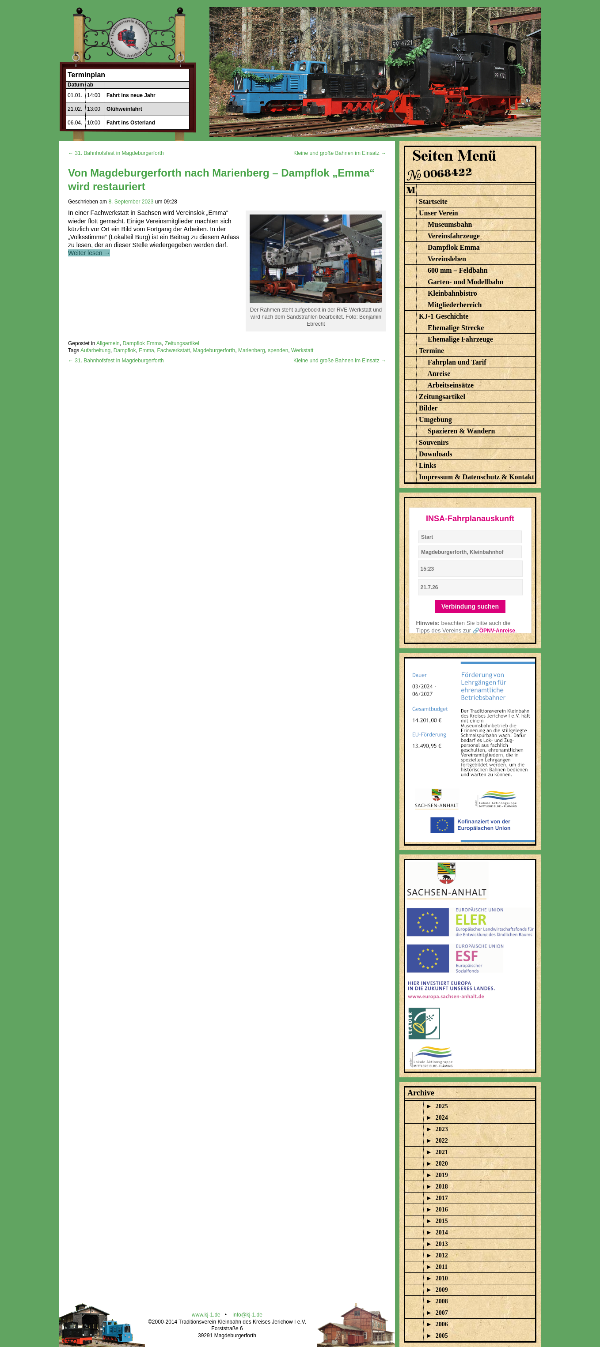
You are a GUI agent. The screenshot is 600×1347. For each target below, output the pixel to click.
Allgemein (108, 343)
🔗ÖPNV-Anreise (494, 631)
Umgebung (435, 419)
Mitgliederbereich (455, 305)
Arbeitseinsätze (450, 385)
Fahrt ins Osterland (130, 123)
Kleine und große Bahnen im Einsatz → (339, 153)
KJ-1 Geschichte (443, 316)
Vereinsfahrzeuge (454, 236)
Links (427, 465)
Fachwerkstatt (173, 350)
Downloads (435, 454)
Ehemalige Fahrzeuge (460, 339)
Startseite (433, 201)
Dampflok (125, 350)
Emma (146, 350)
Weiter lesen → (89, 252)
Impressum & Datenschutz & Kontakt (476, 477)
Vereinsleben (447, 259)
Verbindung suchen (470, 606)
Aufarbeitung (95, 350)
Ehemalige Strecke (456, 327)
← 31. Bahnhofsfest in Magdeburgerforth (116, 153)
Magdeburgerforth (214, 350)
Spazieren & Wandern (461, 431)
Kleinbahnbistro (452, 293)
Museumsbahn (450, 224)
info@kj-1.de (247, 1315)
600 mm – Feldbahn (458, 270)
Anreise (438, 373)
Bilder (428, 408)
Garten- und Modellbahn (466, 282)
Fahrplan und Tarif (457, 362)
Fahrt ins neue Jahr (131, 95)
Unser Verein (438, 213)
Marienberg (251, 350)
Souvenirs (434, 442)
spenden (278, 350)
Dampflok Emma (142, 343)
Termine (431, 350)
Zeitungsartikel (182, 343)
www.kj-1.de (206, 1315)
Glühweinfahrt (124, 109)
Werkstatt (302, 350)
